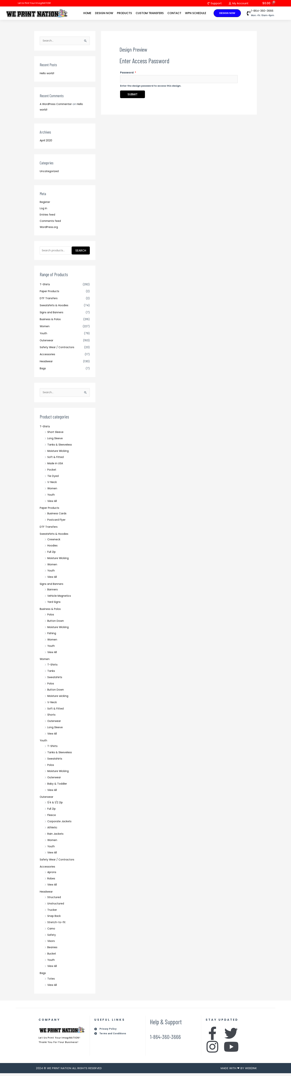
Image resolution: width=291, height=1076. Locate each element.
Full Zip (51, 554)
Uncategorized (50, 173)
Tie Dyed (53, 479)
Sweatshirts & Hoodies (55, 307)
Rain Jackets (56, 836)
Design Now (104, 13)
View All (52, 504)
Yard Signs (54, 605)
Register (45, 203)
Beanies (52, 950)
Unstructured (56, 906)
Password (128, 73)
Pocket (52, 472)
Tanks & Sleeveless (60, 447)
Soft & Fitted (56, 460)
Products (124, 13)
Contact (175, 13)
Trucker (52, 912)
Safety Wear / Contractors (58, 349)
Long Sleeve (55, 441)
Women (45, 328)
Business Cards (57, 516)
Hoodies (53, 548)
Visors (51, 944)
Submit (132, 96)
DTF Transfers (49, 300)
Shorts (51, 717)
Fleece (51, 818)
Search (80, 252)
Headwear (47, 363)
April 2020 (46, 142)
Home (87, 13)
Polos (51, 617)
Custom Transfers (150, 13)
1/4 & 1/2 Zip (55, 805)
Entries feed (48, 216)
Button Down (56, 623)
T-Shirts (45, 286)
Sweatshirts (55, 680)
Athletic (52, 830)
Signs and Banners (52, 314)
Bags (43, 370)
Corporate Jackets (60, 824)
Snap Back (54, 919)
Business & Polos (51, 321)
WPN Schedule (195, 13)
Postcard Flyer (57, 522)
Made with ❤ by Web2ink (239, 1071)
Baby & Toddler (57, 786)
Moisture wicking (58, 699)
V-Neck (52, 485)
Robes (51, 881)
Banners (52, 592)
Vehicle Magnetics (60, 598)
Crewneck (54, 542)
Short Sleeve (56, 435)
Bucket (52, 956)
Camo (51, 931)
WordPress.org (50, 228)
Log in (44, 209)
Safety (52, 937)
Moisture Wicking (58, 454)
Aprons (52, 875)
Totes (51, 981)
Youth (44, 335)
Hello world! (47, 74)
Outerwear (47, 342)
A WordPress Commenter (57, 105)
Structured (54, 900)
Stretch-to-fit (57, 925)
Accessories (48, 356)
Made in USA (55, 466)
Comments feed (51, 222)
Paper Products (50, 293)
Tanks (51, 674)
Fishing (51, 636)
